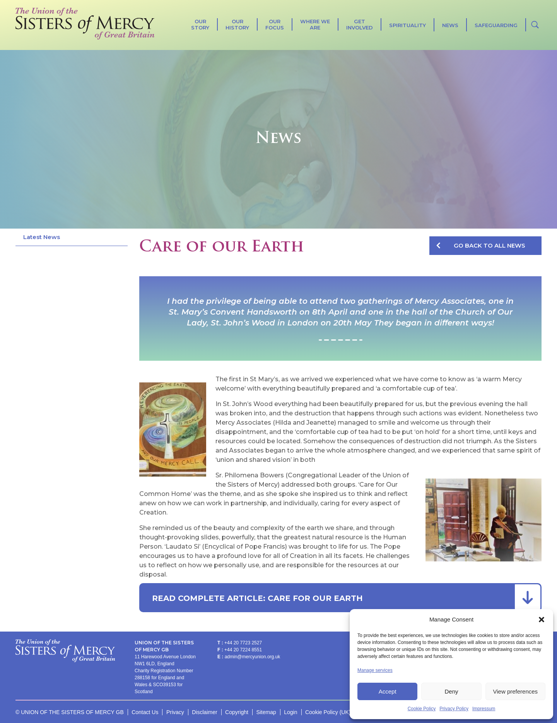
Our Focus (274, 24)
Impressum (483, 708)
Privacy (175, 712)
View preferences (515, 691)
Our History (237, 24)
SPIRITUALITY (407, 25)
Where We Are (315, 24)
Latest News (41, 237)
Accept (387, 691)
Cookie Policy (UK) (327, 712)
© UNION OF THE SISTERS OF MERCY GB (69, 712)
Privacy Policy (453, 708)
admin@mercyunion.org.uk (252, 656)
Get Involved (359, 24)
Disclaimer (204, 712)
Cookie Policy (422, 708)
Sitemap (266, 712)
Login (290, 712)
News (450, 25)
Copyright (236, 712)
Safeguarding (496, 25)
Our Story (200, 24)
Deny (451, 691)
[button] (541, 619)
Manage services (375, 670)
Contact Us (145, 712)
